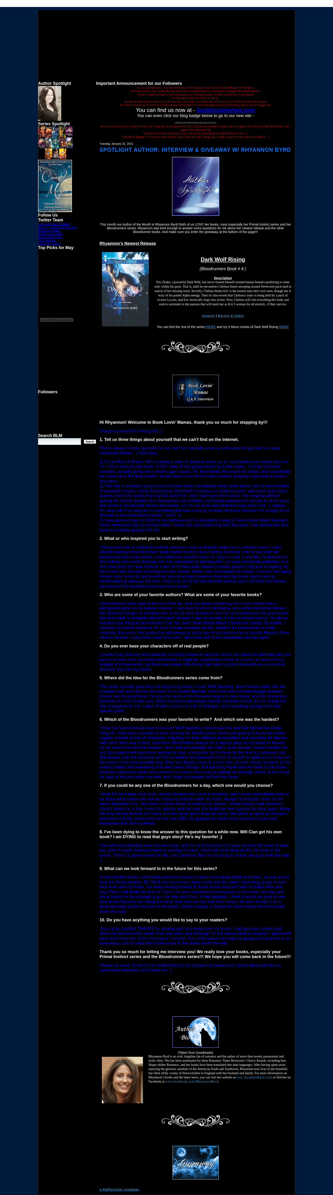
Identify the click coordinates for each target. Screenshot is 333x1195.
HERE (211, 327)
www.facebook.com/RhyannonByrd (192, 1081)
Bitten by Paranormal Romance (57, 227)
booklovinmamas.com (226, 110)
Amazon (208, 316)
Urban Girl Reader (49, 243)
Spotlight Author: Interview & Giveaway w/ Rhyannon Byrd (195, 150)
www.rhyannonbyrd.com (253, 1077)
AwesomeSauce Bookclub (54, 224)
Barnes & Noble (231, 316)
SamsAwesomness (50, 237)
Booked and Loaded (50, 234)
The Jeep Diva (47, 240)
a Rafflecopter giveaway (119, 1189)
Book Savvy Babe (49, 230)
